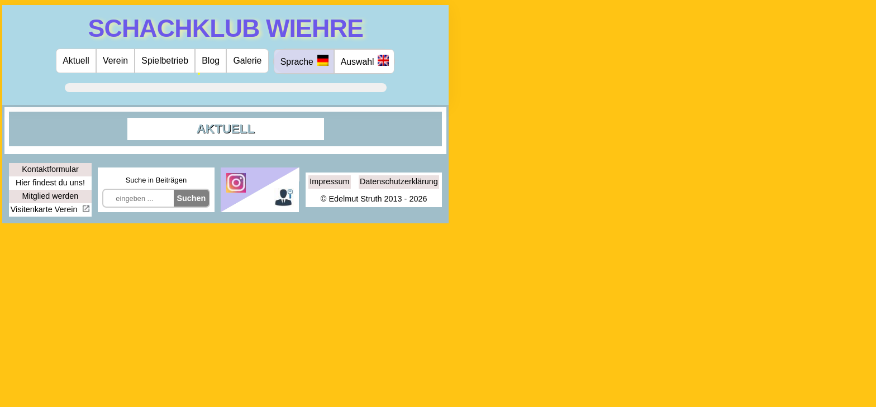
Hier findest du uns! (50, 182)
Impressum (329, 181)
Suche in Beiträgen (156, 180)
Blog (211, 60)
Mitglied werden (50, 195)
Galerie (247, 60)
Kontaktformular (50, 169)
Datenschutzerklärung (399, 181)
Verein (115, 60)
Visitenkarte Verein (45, 209)
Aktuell (76, 60)
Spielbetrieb (164, 60)
